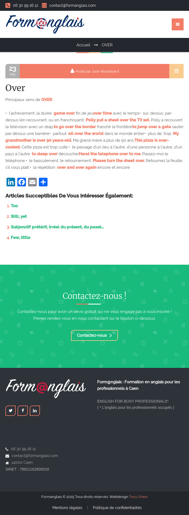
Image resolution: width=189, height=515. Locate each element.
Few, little (20, 237)
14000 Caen (22, 462)
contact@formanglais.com (69, 5)
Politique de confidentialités (117, 508)
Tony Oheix (138, 497)
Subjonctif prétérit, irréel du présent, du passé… (57, 227)
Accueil (83, 45)
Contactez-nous (94, 335)
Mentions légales (67, 508)
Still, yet (19, 216)
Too (14, 205)
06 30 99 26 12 (21, 5)
